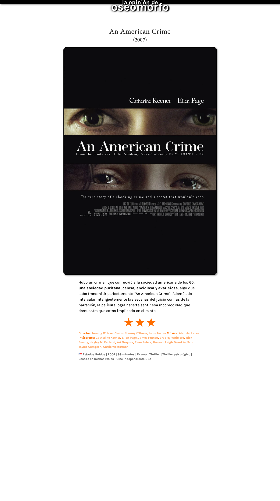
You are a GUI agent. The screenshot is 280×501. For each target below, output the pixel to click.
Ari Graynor (125, 342)
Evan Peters (143, 342)
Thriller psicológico (176, 354)
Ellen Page (129, 337)
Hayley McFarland (102, 342)
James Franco (148, 337)
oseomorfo (136, 4)
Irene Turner (156, 333)
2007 (111, 354)
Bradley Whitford (172, 337)
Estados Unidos (94, 354)
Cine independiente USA (133, 359)
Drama (142, 354)
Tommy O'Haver (103, 333)
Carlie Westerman (115, 347)
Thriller (154, 354)
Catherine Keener (108, 337)
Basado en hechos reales (96, 359)
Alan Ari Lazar (188, 333)
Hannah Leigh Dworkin (169, 342)
